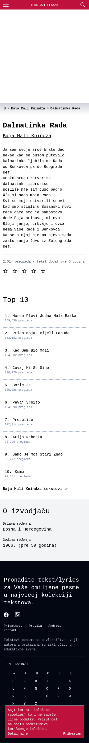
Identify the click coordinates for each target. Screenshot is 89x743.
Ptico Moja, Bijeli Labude (41, 333)
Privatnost (13, 625)
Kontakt (10, 630)
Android (54, 625)
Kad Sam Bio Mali (31, 350)
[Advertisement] (44, 56)
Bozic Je (22, 385)
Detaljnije (18, 733)
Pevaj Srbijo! (27, 402)
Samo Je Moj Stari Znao (38, 454)
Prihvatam (72, 733)
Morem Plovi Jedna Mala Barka (44, 316)
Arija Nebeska (27, 437)
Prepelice (23, 420)
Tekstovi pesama (19, 639)
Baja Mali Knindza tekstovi (33, 489)
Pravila (35, 625)
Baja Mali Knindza (27, 136)
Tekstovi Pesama (44, 5)
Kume (19, 472)
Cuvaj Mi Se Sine (31, 368)
